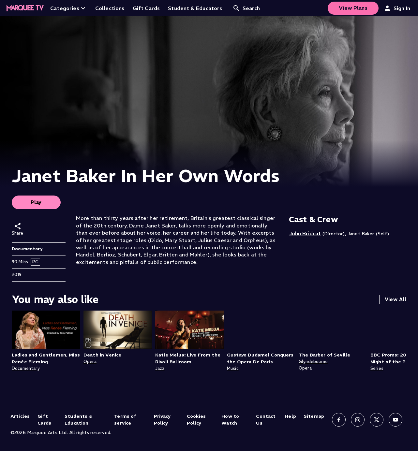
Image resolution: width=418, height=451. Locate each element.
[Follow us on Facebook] (339, 420)
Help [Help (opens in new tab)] (290, 416)
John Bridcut (305, 233)
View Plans (353, 8)
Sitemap (314, 416)
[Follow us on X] (376, 420)
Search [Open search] (246, 8)
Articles (20, 416)
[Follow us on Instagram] (358, 420)
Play (36, 202)
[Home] (25, 8)
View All (395, 299)
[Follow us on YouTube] (395, 420)
